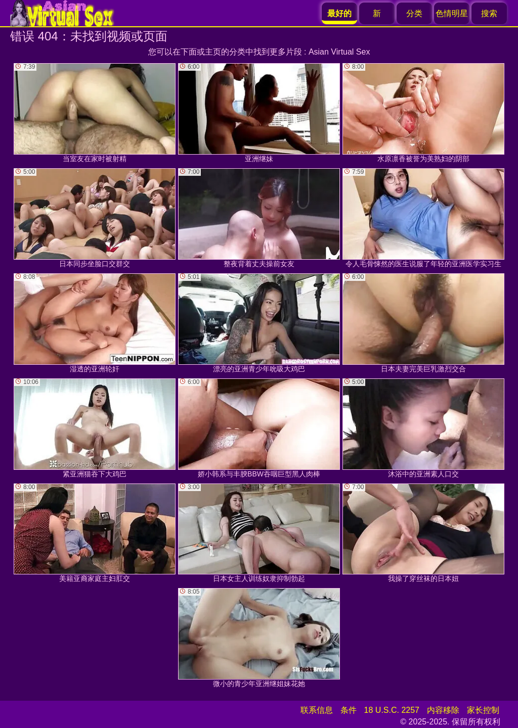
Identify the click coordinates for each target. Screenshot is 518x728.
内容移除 (443, 710)
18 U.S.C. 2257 (391, 710)
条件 (348, 710)
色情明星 (452, 13)
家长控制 (483, 710)
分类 (414, 13)
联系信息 (316, 710)
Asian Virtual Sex (339, 51)
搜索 (489, 13)
